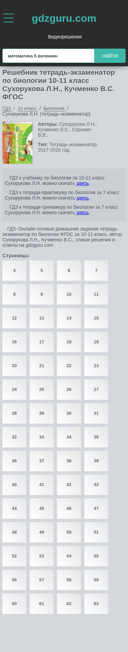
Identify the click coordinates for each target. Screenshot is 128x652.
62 (69, 603)
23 (96, 365)
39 (96, 460)
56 (14, 579)
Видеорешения (65, 36)
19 (96, 341)
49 (41, 532)
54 (69, 556)
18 (69, 341)
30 (69, 413)
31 (96, 413)
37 (41, 460)
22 (69, 365)
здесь (82, 183)
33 (41, 437)
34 (69, 437)
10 (69, 294)
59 (96, 579)
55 (96, 556)
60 (14, 603)
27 (96, 389)
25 (41, 389)
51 (96, 532)
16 (14, 341)
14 (69, 318)
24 (14, 389)
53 (41, 556)
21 (41, 365)
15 (96, 318)
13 (41, 318)
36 (14, 460)
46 (69, 508)
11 (96, 294)
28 (14, 413)
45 (41, 508)
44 (14, 508)
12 (14, 318)
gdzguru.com (64, 18)
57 (41, 579)
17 (41, 341)
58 (69, 579)
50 (69, 532)
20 (14, 365)
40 (14, 484)
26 (69, 389)
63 (96, 603)
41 (41, 484)
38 (69, 460)
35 (96, 437)
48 (14, 532)
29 (41, 413)
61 (41, 603)
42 (69, 484)
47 (96, 508)
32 (14, 437)
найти (110, 55)
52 (14, 556)
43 (96, 484)
